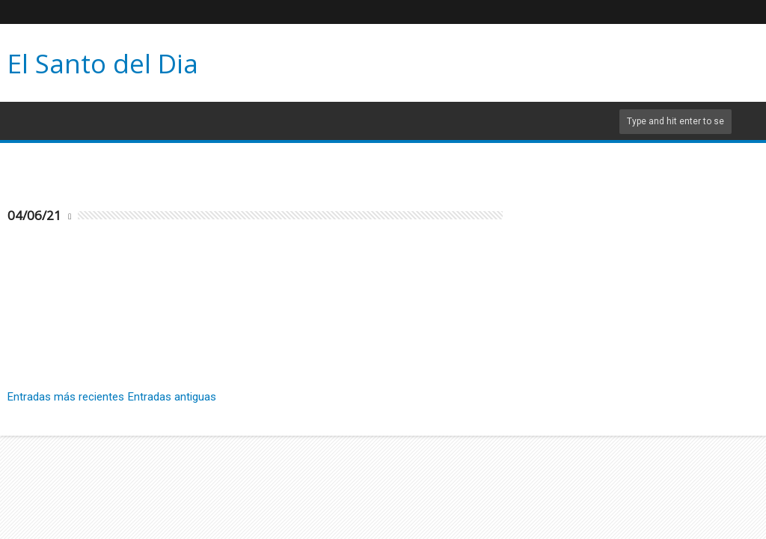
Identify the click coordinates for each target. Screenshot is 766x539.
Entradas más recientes (65, 397)
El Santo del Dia (102, 63)
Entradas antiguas (172, 397)
